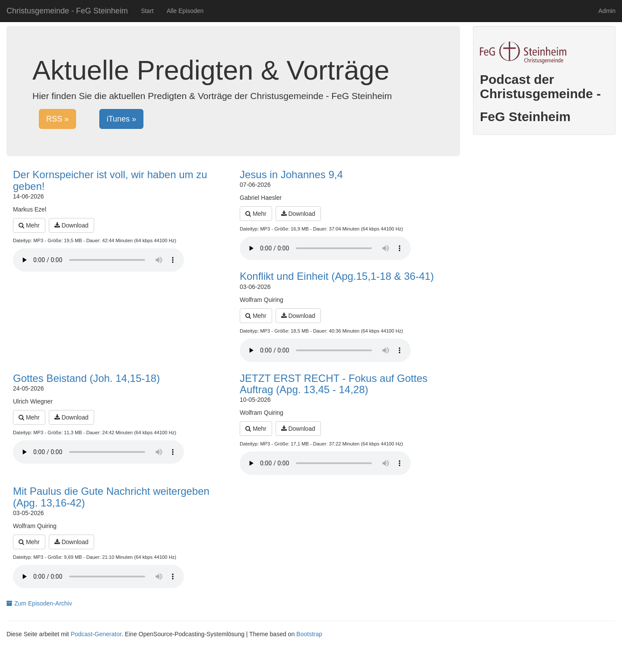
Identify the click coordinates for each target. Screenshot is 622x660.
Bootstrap (309, 634)
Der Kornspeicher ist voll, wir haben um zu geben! (110, 180)
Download (71, 225)
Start (147, 10)
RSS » (57, 119)
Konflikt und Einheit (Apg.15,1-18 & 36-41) (337, 276)
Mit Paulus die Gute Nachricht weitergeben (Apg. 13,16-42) (111, 496)
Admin (607, 10)
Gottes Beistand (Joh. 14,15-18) (86, 378)
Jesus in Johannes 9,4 (291, 174)
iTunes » (121, 119)
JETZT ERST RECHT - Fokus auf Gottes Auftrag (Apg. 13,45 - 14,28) (334, 383)
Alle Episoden (185, 10)
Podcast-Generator (96, 634)
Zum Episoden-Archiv (39, 603)
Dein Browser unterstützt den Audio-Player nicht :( (98, 260)
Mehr (29, 225)
